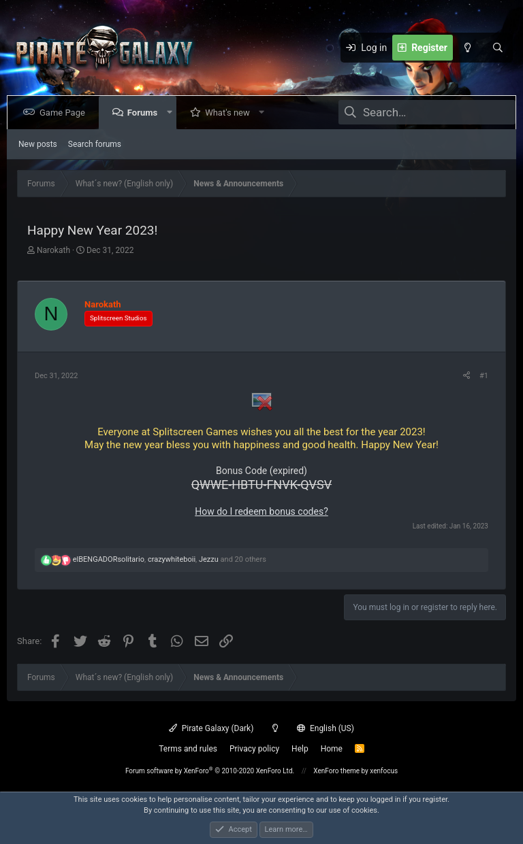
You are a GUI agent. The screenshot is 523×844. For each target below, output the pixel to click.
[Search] (498, 48)
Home (332, 749)
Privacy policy (254, 749)
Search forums (94, 144)
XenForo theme (336, 771)
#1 (483, 375)
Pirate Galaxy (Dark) (211, 728)
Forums (145, 112)
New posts (37, 144)
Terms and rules (188, 749)
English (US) (325, 728)
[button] (172, 112)
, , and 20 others (169, 559)
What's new (230, 112)
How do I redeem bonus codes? (261, 511)
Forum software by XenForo (209, 771)
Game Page (65, 112)
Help (299, 749)
